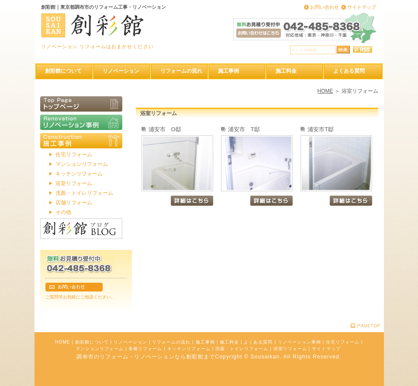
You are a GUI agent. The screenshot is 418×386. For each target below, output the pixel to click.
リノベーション (130, 342)
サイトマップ (361, 7)
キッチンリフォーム (79, 174)
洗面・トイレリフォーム (84, 193)
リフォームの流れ (171, 342)
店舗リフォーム (73, 203)
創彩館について (92, 342)
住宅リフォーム (73, 154)
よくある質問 (258, 342)
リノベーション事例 (299, 342)
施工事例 (205, 342)
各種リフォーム (145, 348)
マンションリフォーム (81, 164)
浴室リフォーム (73, 183)
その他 (63, 212)
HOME (325, 91)
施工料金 (229, 342)
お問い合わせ (324, 7)
